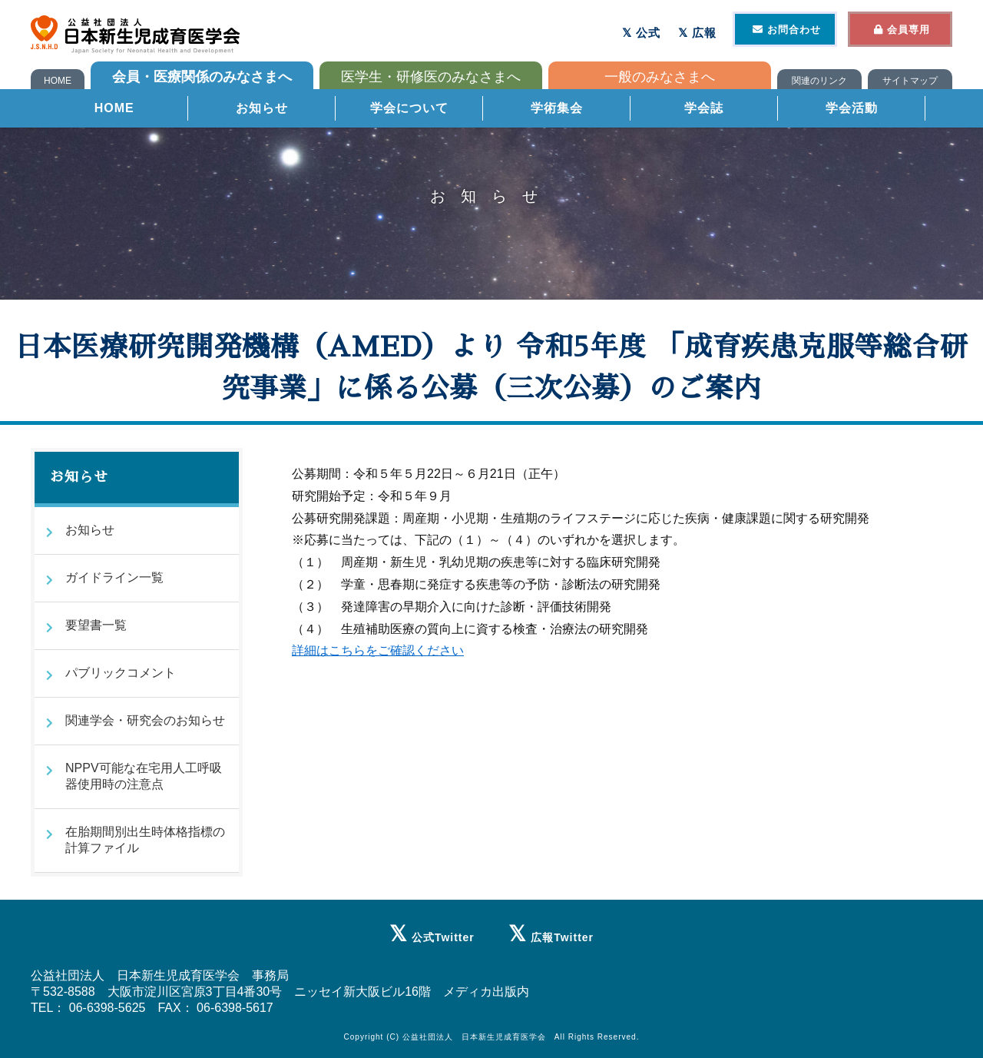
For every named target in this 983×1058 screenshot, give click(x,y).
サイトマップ (910, 80)
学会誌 (703, 111)
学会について (409, 111)
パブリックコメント (120, 672)
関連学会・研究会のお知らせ (145, 720)
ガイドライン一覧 (114, 577)
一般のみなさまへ (659, 77)
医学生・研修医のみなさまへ (431, 77)
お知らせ (262, 111)
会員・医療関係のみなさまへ (202, 77)
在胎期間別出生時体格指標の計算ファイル (145, 839)
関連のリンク (819, 80)
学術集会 (557, 111)
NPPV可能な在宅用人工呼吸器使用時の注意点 (143, 776)
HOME (57, 80)
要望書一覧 (96, 625)
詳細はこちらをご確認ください (378, 650)
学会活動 (852, 111)
